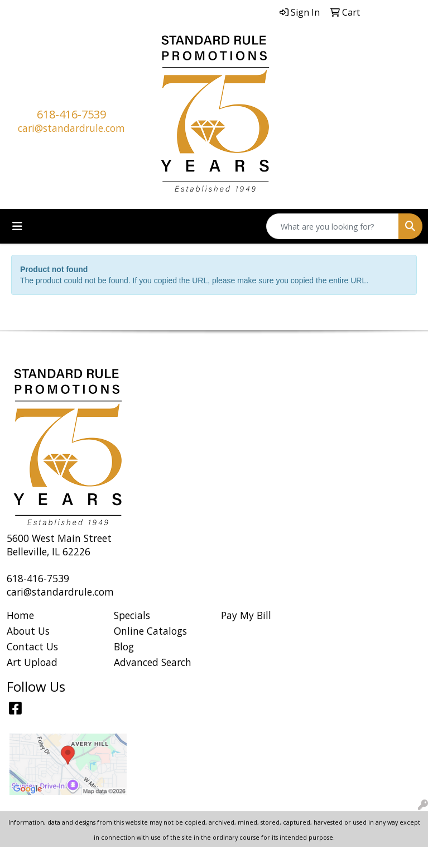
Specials (132, 615)
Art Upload (32, 662)
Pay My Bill (246, 615)
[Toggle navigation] (17, 226)
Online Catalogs (150, 630)
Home (20, 615)
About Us (28, 630)
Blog (124, 646)
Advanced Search (152, 662)
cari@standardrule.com (71, 128)
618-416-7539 (71, 114)
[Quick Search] (332, 226)
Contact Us (32, 646)
